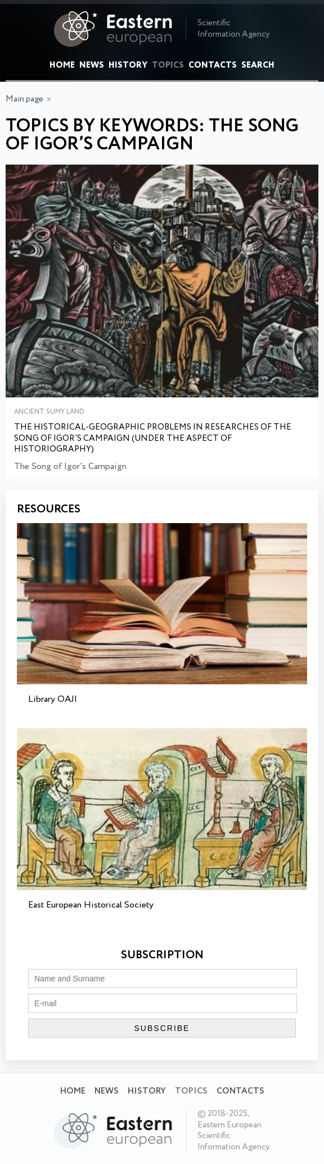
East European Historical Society (91, 905)
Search (257, 65)
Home (62, 65)
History (128, 65)
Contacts (212, 65)
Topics (168, 65)
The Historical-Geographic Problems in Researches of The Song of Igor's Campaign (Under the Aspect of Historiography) (152, 438)
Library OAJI (52, 699)
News (91, 65)
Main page (24, 99)
